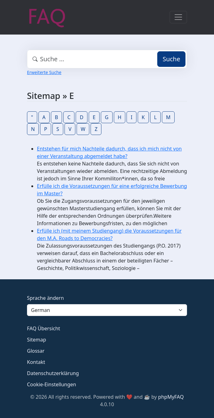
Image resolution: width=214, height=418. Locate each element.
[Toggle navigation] (178, 17)
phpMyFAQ (171, 396)
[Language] (107, 310)
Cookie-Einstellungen (51, 384)
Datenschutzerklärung (53, 373)
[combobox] (107, 59)
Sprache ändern (45, 298)
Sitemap (36, 339)
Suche (171, 59)
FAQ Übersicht (43, 328)
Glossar (35, 350)
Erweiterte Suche (44, 72)
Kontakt (36, 362)
